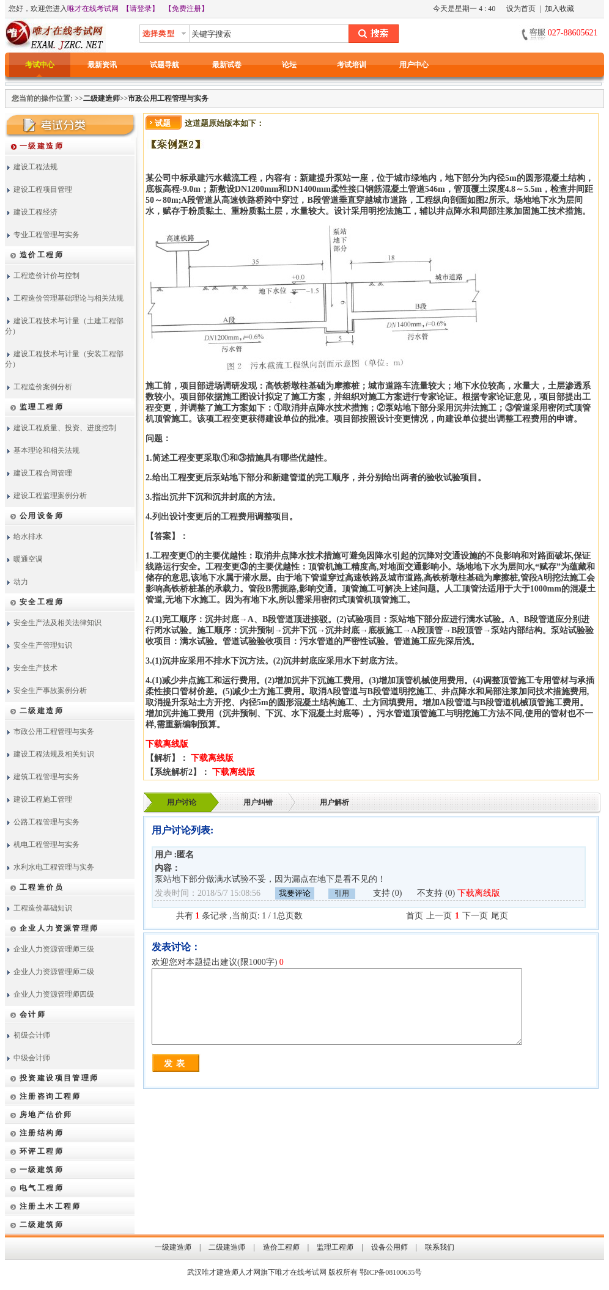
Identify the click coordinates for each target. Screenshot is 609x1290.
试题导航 (164, 64)
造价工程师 (281, 1247)
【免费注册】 (186, 8)
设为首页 (521, 8)
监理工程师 (335, 1247)
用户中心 (414, 64)
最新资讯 (102, 64)
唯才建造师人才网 (231, 1272)
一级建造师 (173, 1247)
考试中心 (39, 64)
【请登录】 (140, 8)
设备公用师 (389, 1247)
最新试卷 (227, 64)
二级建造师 (101, 98)
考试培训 (351, 64)
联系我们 (439, 1247)
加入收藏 (559, 8)
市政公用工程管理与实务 (168, 98)
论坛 (289, 64)
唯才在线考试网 (93, 8)
